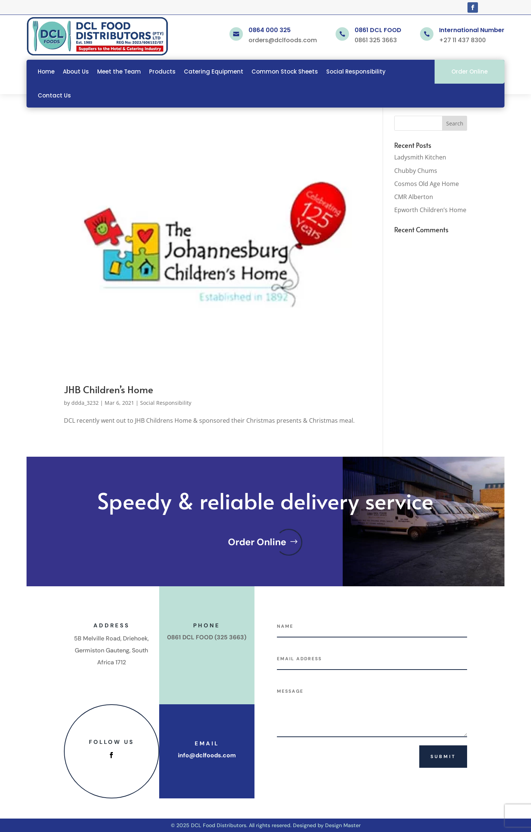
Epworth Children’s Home (430, 210)
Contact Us (54, 95)
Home (46, 71)
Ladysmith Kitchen (420, 157)
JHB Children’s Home (108, 389)
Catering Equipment (213, 71)
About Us (76, 71)
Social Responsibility (356, 71)
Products (162, 71)
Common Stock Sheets (284, 71)
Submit (443, 757)
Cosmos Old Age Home (426, 184)
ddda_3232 (85, 402)
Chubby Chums (415, 171)
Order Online (469, 71)
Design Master (343, 825)
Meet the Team (119, 71)
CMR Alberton (413, 197)
